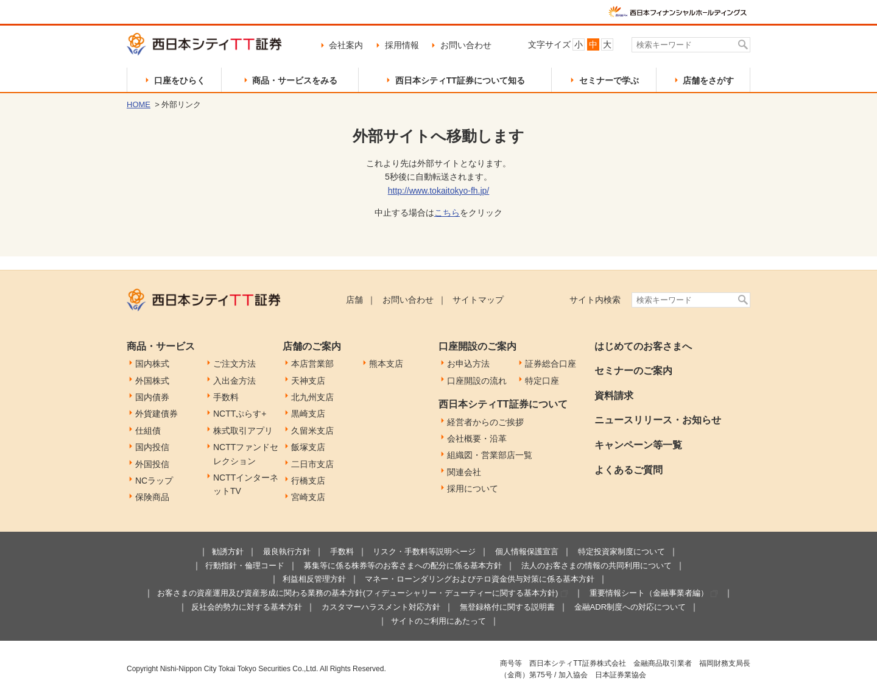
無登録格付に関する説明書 (507, 607)
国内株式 (152, 363)
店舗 (354, 300)
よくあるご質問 (628, 470)
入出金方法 (234, 381)
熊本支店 (386, 363)
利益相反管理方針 (314, 578)
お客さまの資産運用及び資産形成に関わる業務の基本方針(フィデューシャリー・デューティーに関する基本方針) (357, 593)
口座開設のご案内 (477, 346)
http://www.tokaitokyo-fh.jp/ (439, 191)
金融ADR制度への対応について (630, 607)
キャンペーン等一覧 (638, 445)
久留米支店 (312, 430)
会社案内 (346, 45)
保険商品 (152, 497)
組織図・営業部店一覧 (489, 455)
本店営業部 (312, 363)
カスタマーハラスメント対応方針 (381, 607)
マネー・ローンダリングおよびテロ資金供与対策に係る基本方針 (479, 578)
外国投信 (152, 464)
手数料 (226, 397)
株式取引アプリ (243, 430)
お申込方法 (468, 363)
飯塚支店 (308, 447)
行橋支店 (308, 480)
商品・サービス (161, 346)
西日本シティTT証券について (503, 404)
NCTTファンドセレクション (245, 453)
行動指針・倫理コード (244, 565)
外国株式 (152, 381)
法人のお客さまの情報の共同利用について (596, 565)
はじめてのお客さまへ (643, 346)
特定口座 (542, 381)
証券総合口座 (550, 363)
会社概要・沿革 (477, 438)
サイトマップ (478, 300)
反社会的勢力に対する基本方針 (246, 607)
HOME (138, 104)
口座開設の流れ (477, 381)
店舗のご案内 (312, 346)
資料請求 (613, 395)
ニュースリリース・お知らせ (657, 420)
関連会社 (464, 472)
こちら (447, 212)
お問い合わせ (465, 45)
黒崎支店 (308, 413)
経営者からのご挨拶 (485, 422)
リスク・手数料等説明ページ (424, 551)
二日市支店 (312, 464)
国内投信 (152, 447)
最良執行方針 (287, 551)
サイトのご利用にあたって (438, 621)
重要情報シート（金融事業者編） (649, 593)
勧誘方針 (228, 551)
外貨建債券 (156, 413)
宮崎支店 (308, 497)
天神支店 (308, 381)
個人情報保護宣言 (526, 551)
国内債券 (152, 397)
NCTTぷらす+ (240, 413)
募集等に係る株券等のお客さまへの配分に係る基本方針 (403, 565)
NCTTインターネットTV (245, 484)
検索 (743, 45)
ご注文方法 (234, 363)
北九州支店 (312, 397)
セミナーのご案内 (633, 370)
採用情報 (402, 45)
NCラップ (154, 480)
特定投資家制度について (621, 551)
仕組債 (148, 430)
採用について (472, 488)
